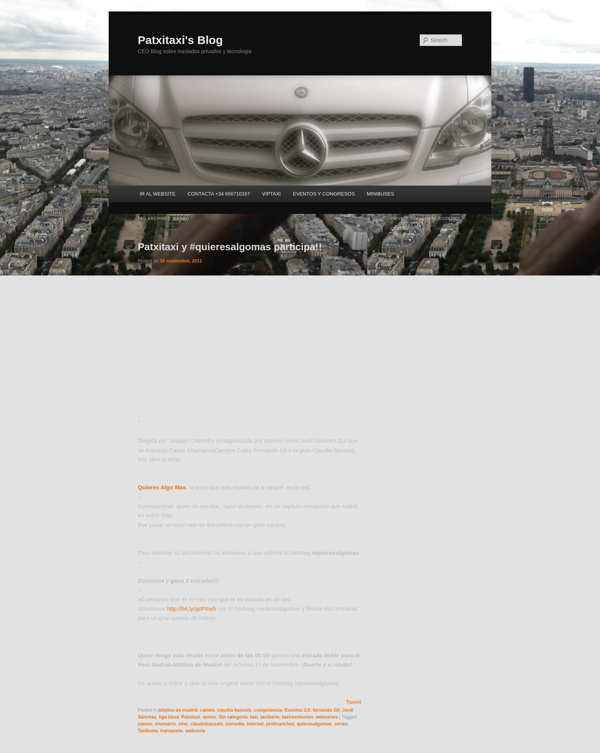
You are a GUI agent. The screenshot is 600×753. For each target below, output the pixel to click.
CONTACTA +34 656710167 (219, 194)
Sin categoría (232, 717)
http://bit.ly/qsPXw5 (191, 608)
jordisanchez (280, 724)
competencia (268, 710)
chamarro (165, 724)
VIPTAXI (271, 194)
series (209, 717)
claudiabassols (206, 724)
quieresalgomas (314, 724)
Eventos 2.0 (297, 710)
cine (183, 724)
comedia (234, 724)
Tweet (353, 702)
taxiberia (270, 717)
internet (255, 724)
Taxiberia (148, 730)
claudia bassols (234, 710)
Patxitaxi (190, 717)
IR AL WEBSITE (157, 194)
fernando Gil (326, 710)
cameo (207, 710)
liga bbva (169, 717)
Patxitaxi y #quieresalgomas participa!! (230, 247)
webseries (327, 717)
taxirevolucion (297, 717)
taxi (254, 717)
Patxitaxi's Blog (180, 40)
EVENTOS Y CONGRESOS (324, 194)
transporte (171, 730)
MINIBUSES (381, 194)
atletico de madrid (177, 710)
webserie (195, 730)
